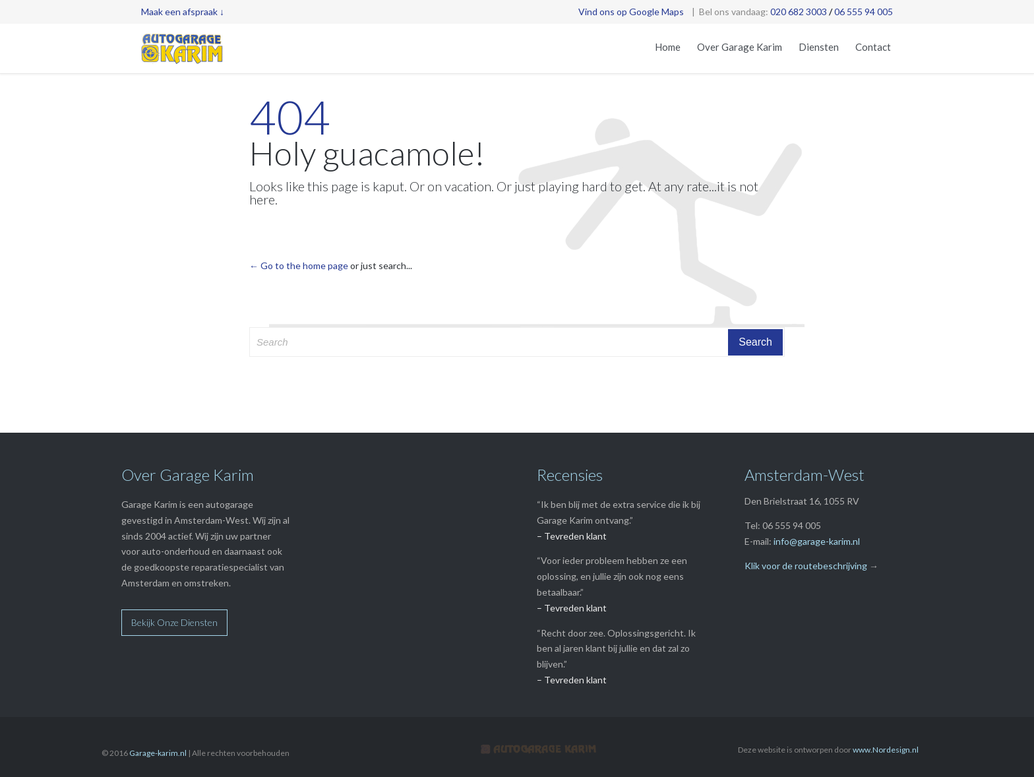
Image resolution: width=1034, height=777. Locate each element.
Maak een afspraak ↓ (182, 11)
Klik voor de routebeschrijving (806, 565)
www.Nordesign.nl (886, 750)
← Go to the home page (298, 265)
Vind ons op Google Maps (631, 11)
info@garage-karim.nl (817, 541)
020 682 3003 (798, 11)
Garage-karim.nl (158, 753)
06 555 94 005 (863, 11)
